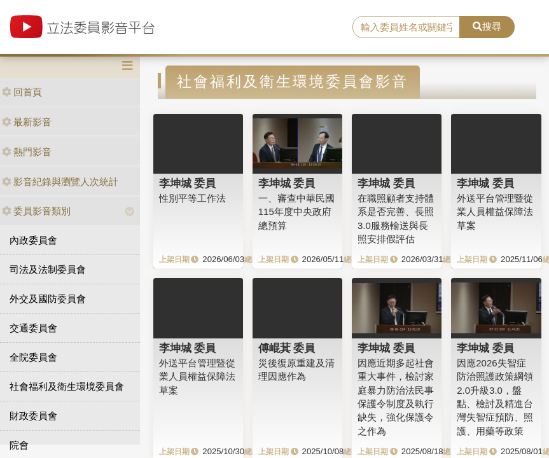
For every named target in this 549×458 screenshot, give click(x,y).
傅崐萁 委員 (287, 348)
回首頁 (22, 92)
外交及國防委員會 (48, 298)
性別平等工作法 (192, 198)
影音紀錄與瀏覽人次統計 (60, 181)
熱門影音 (27, 151)
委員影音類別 (36, 210)
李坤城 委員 (187, 183)
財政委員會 (33, 415)
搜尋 (487, 26)
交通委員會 (33, 328)
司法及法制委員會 (48, 269)
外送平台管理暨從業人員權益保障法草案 (495, 212)
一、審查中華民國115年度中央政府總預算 (296, 212)
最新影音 (27, 121)
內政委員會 (33, 240)
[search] (405, 27)
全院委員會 (33, 357)
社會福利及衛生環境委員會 (67, 386)
